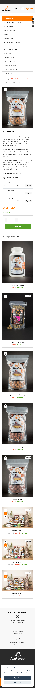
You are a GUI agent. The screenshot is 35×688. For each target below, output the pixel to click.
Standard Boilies (9, 30)
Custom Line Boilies (10, 69)
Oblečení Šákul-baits (10, 65)
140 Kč (17, 287)
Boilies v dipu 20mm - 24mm (13, 46)
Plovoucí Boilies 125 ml (11, 50)
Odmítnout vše (18, 682)
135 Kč (17, 345)
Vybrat (28, 185)
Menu (16, 8)
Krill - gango (22, 82)
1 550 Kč (17, 533)
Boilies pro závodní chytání (13, 22)
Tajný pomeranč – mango (17, 395)
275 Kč (17, 501)
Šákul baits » (5, 82)
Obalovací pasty (9, 58)
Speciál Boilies (8, 34)
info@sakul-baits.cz (22, 2)
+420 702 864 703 (10, 2)
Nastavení (24, 673)
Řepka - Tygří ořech (17, 342)
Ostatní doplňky (9, 73)
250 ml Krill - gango (17, 285)
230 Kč (17, 397)
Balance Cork (8, 38)
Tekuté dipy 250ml (10, 61)
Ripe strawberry (17, 447)
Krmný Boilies (8, 26)
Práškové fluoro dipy (10, 54)
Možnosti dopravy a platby (17, 78)
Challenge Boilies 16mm (12, 42)
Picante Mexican (17, 499)
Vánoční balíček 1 (17, 530)
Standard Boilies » (13, 82)
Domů (18, 663)
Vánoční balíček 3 (17, 593)
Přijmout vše (17, 678)
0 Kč (31, 8)
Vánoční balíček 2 (17, 562)
